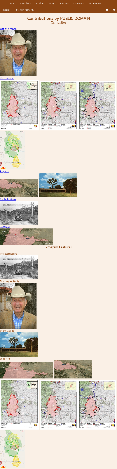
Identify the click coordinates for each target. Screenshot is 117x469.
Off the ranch (8, 28)
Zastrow (5, 226)
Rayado (4, 171)
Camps (52, 3)
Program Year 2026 (25, 10)
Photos (64, 3)
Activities (40, 3)
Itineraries (25, 3)
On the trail (7, 78)
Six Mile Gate (8, 199)
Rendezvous (95, 3)
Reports (6, 10)
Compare (78, 3)
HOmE (12, 3)
